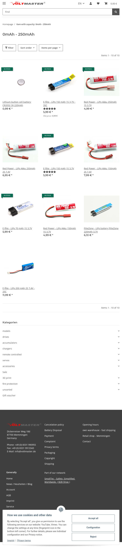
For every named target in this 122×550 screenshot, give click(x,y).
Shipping (49, 463)
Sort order (26, 47)
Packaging (49, 452)
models (6, 331)
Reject (93, 536)
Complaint (49, 441)
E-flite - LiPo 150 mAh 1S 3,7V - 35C (59, 103)
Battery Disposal (53, 430)
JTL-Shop (105, 546)
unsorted (7, 389)
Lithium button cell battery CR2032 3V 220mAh (17, 103)
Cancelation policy (54, 424)
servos (6, 360)
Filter (9, 47)
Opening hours (91, 424)
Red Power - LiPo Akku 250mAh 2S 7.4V (19, 170)
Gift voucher (9, 395)
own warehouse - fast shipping (99, 430)
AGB (8, 495)
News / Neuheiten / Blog (19, 484)
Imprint (11, 540)
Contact (87, 441)
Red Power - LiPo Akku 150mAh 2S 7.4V (100, 170)
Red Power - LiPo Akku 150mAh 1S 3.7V (59, 230)
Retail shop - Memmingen (96, 435)
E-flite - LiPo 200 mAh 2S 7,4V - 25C (19, 290)
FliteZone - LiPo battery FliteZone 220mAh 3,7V (101, 230)
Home (9, 478)
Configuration (92, 527)
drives (6, 336)
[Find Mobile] (57, 11)
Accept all (93, 518)
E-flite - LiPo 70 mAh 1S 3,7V (17, 228)
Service (10, 506)
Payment (49, 435)
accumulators (10, 342)
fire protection (10, 383)
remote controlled (12, 354)
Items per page (49, 47)
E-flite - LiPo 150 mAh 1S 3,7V (58, 168)
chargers (7, 348)
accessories (9, 366)
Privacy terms (24, 540)
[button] (90, 3)
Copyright (49, 458)
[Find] (115, 11)
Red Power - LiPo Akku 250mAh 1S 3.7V (100, 103)
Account (10, 489)
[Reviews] (49, 108)
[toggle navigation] (4, 2)
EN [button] (79, 3)
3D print (7, 377)
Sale (5, 372)
